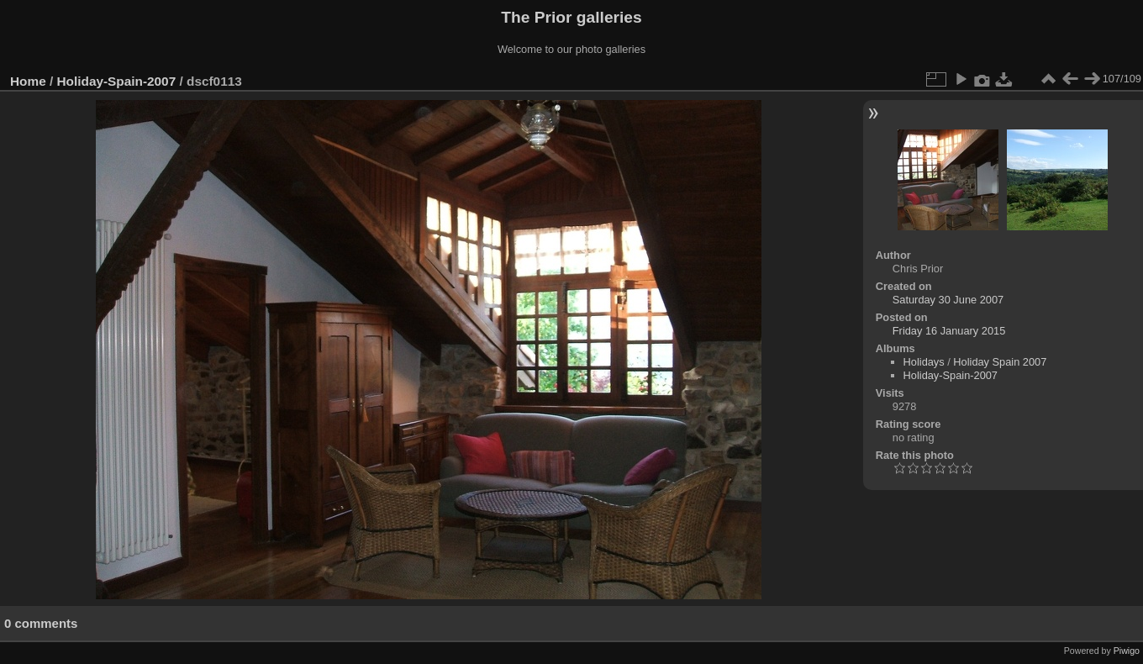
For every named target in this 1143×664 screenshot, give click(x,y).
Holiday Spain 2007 (999, 362)
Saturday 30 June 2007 (948, 299)
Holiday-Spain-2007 (116, 81)
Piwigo (1127, 651)
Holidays (924, 362)
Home (28, 81)
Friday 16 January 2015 (949, 330)
